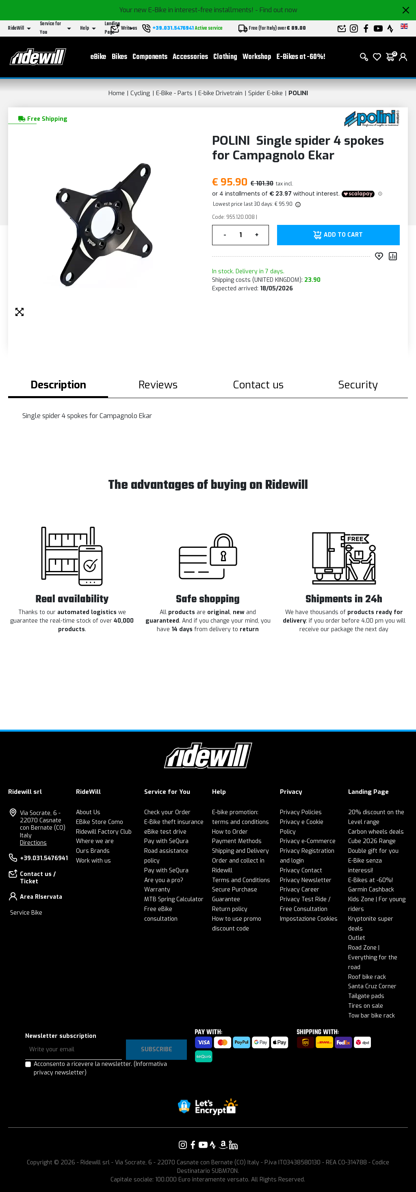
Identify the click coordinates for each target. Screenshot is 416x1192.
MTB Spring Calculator (174, 899)
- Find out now (276, 10)
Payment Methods (237, 841)
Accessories (190, 57)
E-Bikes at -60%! (301, 57)
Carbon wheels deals (376, 832)
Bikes (119, 57)
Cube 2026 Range (372, 841)
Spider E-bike (265, 93)
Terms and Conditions (241, 880)
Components (149, 57)
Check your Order (167, 812)
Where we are (95, 841)
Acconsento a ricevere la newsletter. (100, 1068)
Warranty (157, 889)
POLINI (298, 93)
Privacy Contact (301, 870)
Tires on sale (365, 1006)
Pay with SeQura (166, 841)
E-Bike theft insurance (174, 822)
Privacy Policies (301, 812)
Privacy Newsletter (306, 880)
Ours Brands (93, 851)
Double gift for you (373, 851)
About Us (88, 812)
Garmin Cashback (371, 889)
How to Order (230, 832)
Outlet (356, 938)
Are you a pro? (163, 880)
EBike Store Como (99, 822)
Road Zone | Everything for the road (372, 957)
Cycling (140, 93)
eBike (98, 57)
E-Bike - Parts (174, 93)
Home (116, 93)
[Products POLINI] (372, 118)
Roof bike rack (367, 977)
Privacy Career (299, 889)
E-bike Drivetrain (220, 93)
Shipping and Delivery (240, 851)
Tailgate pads (366, 996)
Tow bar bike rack (371, 1016)
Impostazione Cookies (309, 919)
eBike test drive (165, 832)
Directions (33, 843)
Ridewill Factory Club (104, 832)
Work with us (93, 861)
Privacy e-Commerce (308, 841)
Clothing (225, 57)
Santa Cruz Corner (372, 986)
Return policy (229, 909)
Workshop (257, 57)
